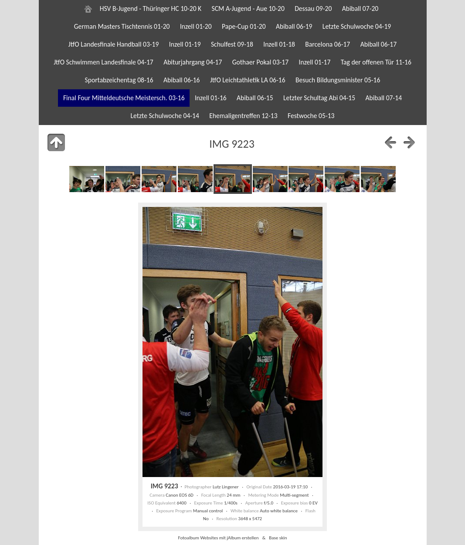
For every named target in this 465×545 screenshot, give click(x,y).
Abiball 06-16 (181, 80)
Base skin (278, 538)
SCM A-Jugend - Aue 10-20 (248, 8)
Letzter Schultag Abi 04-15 (319, 98)
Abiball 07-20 (360, 8)
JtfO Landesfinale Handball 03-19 (113, 44)
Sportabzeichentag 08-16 (119, 80)
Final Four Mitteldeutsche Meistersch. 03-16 (124, 98)
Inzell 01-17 (315, 62)
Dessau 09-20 (313, 8)
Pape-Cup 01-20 (244, 26)
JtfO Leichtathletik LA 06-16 (247, 80)
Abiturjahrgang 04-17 (192, 62)
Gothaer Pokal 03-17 (260, 62)
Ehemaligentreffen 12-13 (243, 116)
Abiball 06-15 (255, 98)
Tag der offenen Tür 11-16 (376, 62)
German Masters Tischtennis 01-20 (122, 26)
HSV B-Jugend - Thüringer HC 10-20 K (150, 8)
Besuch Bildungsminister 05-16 (337, 80)
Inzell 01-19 (185, 44)
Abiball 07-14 (384, 98)
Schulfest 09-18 (232, 44)
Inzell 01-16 (211, 98)
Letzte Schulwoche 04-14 (165, 116)
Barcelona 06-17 (327, 44)
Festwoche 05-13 (311, 116)
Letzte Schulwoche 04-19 (356, 26)
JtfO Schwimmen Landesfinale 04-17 (103, 62)
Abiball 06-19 (294, 26)
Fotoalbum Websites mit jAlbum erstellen (218, 538)
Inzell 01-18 (279, 44)
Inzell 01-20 (196, 26)
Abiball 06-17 (378, 44)
